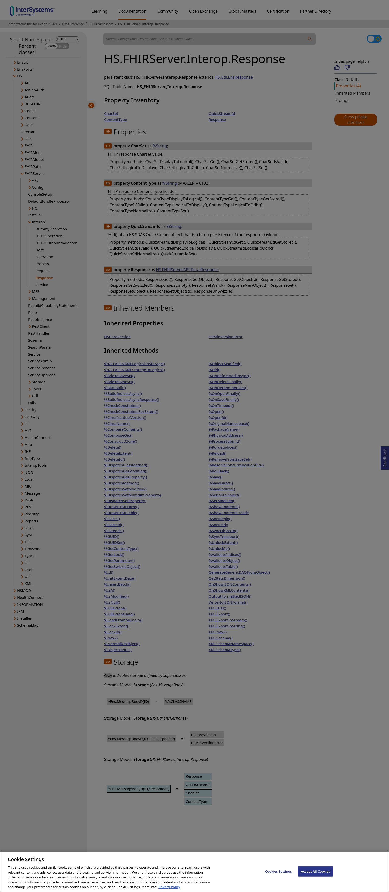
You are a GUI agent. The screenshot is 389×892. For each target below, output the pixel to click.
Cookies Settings (278, 876)
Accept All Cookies (315, 876)
